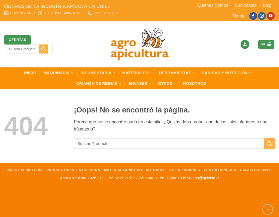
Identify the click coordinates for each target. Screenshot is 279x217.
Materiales (137, 72)
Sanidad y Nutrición (226, 72)
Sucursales (245, 5)
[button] (245, 44)
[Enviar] (43, 49)
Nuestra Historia (25, 170)
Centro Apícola (220, 170)
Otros (167, 83)
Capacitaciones (256, 170)
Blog (267, 5)
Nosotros (194, 83)
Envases (139, 83)
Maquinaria (59, 72)
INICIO (30, 73)
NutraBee (156, 170)
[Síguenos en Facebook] (253, 16)
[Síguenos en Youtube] (271, 16)
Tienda (238, 16)
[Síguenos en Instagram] (262, 16)
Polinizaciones (184, 170)
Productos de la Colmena (73, 170)
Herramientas (177, 72)
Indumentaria (98, 72)
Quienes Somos (212, 5)
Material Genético (123, 170)
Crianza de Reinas (98, 83)
